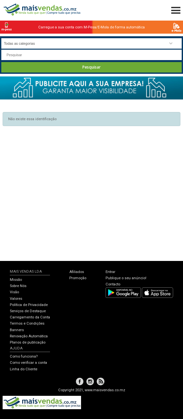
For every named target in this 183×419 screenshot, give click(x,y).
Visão (14, 292)
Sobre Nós (18, 286)
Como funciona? (24, 356)
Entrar (110, 272)
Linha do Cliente (23, 369)
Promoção (77, 278)
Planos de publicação (27, 342)
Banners (17, 330)
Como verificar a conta (28, 363)
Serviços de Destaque (28, 311)
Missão (16, 280)
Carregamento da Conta (30, 317)
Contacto (113, 284)
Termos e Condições (27, 323)
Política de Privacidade (29, 305)
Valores (16, 299)
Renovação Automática (29, 336)
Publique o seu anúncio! (126, 278)
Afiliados (76, 272)
